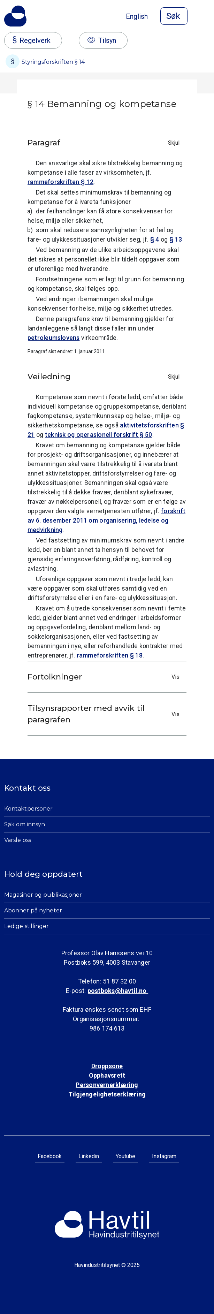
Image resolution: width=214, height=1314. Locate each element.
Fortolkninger (105, 677)
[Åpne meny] (205, 17)
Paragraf (105, 143)
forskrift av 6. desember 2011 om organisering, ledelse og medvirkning (106, 520)
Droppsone (107, 1066)
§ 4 (154, 239)
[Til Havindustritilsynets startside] (15, 16)
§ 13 (175, 239)
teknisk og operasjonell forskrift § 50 (98, 434)
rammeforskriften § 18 (110, 655)
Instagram (164, 1156)
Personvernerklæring (107, 1084)
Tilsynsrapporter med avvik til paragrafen (105, 714)
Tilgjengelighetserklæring (107, 1094)
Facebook (50, 1156)
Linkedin (88, 1156)
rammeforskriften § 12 (60, 181)
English (137, 16)
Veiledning (105, 376)
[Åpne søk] (174, 16)
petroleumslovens (53, 337)
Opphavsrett (107, 1075)
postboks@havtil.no (117, 990)
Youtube (125, 1156)
